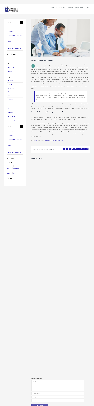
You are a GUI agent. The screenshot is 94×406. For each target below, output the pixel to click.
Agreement (9, 166)
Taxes (55, 140)
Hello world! (10, 31)
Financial (52, 140)
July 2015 (9, 71)
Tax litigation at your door (13, 45)
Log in (8, 108)
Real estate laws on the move (14, 35)
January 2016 (10, 67)
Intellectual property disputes (14, 48)
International (10, 92)
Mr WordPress (10, 58)
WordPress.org (11, 120)
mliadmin (35, 140)
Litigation (9, 173)
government (16, 168)
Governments (10, 88)
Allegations (16, 166)
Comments (11, 116)
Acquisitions (47, 140)
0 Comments (60, 140)
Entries (10, 112)
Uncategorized (10, 99)
